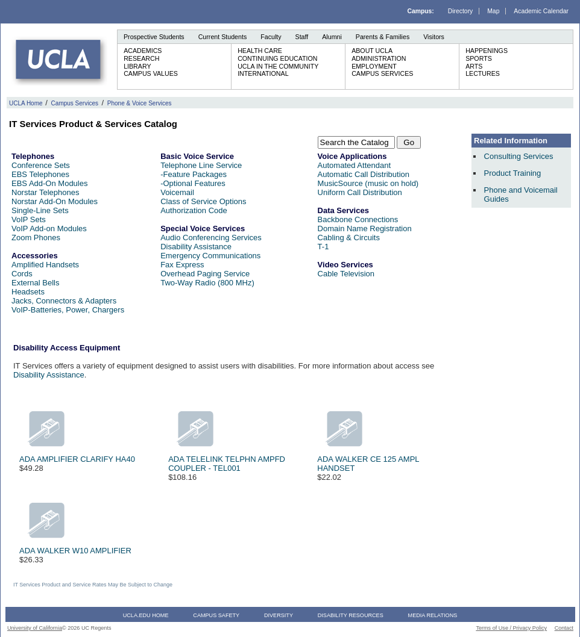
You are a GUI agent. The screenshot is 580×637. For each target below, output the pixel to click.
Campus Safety (216, 615)
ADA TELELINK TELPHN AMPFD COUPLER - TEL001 (226, 460)
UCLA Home (26, 103)
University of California (34, 628)
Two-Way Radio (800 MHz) (207, 282)
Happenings (486, 50)
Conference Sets (40, 165)
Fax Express (182, 264)
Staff (302, 36)
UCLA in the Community (278, 66)
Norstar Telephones (45, 192)
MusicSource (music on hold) (368, 183)
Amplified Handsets (45, 264)
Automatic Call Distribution (363, 174)
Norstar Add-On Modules (54, 201)
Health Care (260, 50)
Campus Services (382, 73)
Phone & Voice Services (139, 103)
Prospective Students (154, 36)
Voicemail (177, 192)
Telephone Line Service (201, 165)
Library (137, 66)
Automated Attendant (354, 165)
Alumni (332, 36)
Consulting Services (518, 156)
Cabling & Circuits (349, 237)
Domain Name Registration (365, 228)
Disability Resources (350, 615)
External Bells (35, 282)
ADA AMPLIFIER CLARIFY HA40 (77, 455)
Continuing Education (277, 58)
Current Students (222, 36)
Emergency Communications (210, 255)
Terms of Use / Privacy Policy (511, 628)
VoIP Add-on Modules (49, 228)
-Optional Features (192, 183)
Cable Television (346, 273)
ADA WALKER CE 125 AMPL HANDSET (368, 460)
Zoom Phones (35, 237)
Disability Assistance (196, 246)
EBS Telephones (40, 174)
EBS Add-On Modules (49, 183)
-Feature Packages (193, 174)
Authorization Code (193, 210)
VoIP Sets (28, 219)
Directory (460, 11)
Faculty (270, 36)
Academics (143, 50)
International (263, 73)
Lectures (482, 73)
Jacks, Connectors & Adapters (63, 300)
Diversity (278, 615)
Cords (22, 273)
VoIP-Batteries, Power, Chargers (67, 309)
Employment (374, 66)
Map (493, 11)
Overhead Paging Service (205, 273)
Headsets (28, 291)
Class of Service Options (203, 201)
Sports (478, 58)
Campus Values (151, 73)
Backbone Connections (358, 219)
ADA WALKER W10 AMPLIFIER (75, 547)
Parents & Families (382, 36)
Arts (473, 66)
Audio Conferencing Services (211, 237)
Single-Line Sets (40, 210)
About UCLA (371, 50)
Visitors (433, 36)
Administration (378, 58)
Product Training (512, 173)
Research (141, 58)
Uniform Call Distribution (360, 192)
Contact (564, 628)
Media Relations (433, 615)
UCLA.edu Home (146, 615)
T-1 (323, 246)
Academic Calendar (541, 11)
